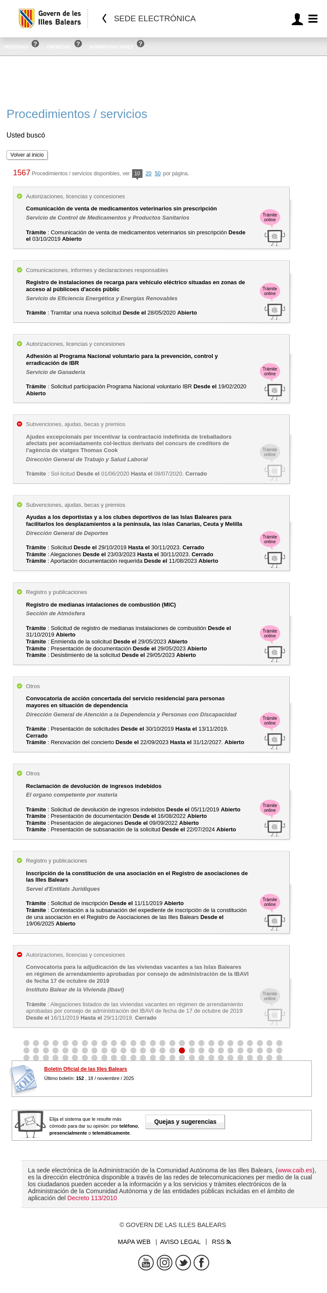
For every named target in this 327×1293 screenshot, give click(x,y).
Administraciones (111, 47)
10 (137, 174)
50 (158, 173)
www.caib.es (295, 1170)
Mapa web (134, 1241)
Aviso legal (180, 1241)
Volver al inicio (27, 155)
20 (148, 173)
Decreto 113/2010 (92, 1198)
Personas (16, 47)
